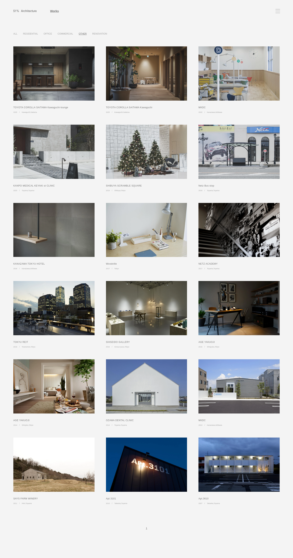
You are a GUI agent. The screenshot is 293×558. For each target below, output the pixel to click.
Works (54, 11)
